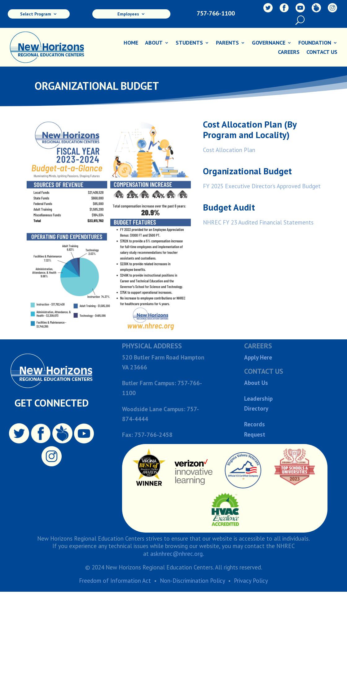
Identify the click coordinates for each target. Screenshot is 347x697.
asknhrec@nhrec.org (176, 553)
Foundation (314, 43)
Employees (128, 14)
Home (131, 43)
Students (189, 43)
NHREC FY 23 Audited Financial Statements (258, 222)
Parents (227, 43)
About (154, 43)
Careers (289, 52)
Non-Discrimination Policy (192, 580)
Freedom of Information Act (115, 580)
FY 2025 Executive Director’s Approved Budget (262, 186)
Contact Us (321, 52)
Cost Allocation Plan (229, 150)
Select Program (35, 14)
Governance (268, 43)
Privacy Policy (251, 580)
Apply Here (258, 357)
